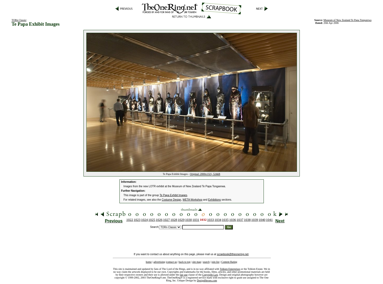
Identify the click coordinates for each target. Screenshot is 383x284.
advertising (159, 261)
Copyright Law (210, 274)
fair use (184, 274)
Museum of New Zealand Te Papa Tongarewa (347, 20)
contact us (171, 261)
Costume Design (171, 199)
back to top (184, 261)
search (206, 261)
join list (215, 261)
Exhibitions (214, 199)
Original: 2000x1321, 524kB (205, 174)
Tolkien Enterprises (230, 268)
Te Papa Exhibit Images (173, 195)
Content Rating (229, 261)
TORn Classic (19, 20)
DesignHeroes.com (207, 280)
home (148, 261)
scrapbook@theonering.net (232, 254)
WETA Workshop (192, 199)
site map (196, 261)
